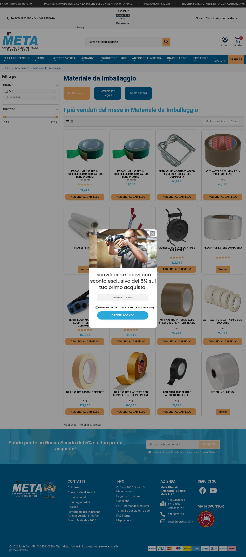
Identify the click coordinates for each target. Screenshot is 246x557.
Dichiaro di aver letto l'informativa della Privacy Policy (124, 307)
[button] (152, 233)
